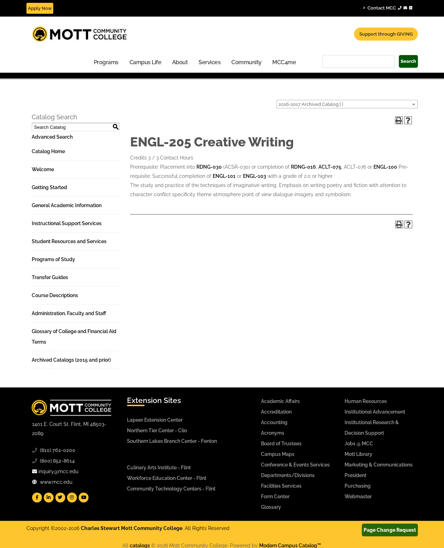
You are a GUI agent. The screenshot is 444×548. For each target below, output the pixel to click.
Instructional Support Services (67, 223)
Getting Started (49, 187)
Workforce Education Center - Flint (166, 478)
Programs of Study (53, 259)
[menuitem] (106, 62)
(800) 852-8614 (57, 461)
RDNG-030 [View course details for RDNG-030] (209, 167)
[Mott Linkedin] (49, 497)
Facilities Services (281, 486)
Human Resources (366, 401)
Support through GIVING (386, 34)
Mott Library (358, 454)
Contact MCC (387, 8)
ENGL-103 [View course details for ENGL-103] (254, 176)
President (355, 475)
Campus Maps (277, 454)
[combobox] (347, 104)
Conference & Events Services (295, 465)
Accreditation (276, 412)
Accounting (274, 422)
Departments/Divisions (288, 475)
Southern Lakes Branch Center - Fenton (172, 441)
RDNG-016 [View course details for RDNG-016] (303, 167)
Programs (106, 62)
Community (246, 62)
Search (408, 61)
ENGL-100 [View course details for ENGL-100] (385, 167)
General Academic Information (67, 205)
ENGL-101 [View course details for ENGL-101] (224, 176)
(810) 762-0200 (57, 450)
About (180, 62)
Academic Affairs (280, 401)
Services (209, 62)
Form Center (275, 496)
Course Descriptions (55, 295)
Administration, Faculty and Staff (69, 313)
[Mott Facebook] (37, 497)
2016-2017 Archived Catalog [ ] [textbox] (311, 104)
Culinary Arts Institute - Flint (159, 467)
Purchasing (358, 486)
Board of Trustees (281, 443)
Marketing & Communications (379, 465)
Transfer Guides (50, 277)
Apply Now (40, 8)
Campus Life (145, 62)
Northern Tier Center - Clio (157, 430)
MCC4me (284, 62)
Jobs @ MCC (359, 443)
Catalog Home (48, 151)
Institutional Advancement (375, 412)
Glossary (271, 507)
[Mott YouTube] (84, 497)
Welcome (43, 169)
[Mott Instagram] (72, 497)
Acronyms (272, 433)
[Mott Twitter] (60, 497)
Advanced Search (52, 137)
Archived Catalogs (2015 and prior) (71, 360)
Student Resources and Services (69, 241)
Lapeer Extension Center (155, 420)
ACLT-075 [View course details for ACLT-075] (329, 167)
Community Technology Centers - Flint (171, 489)
